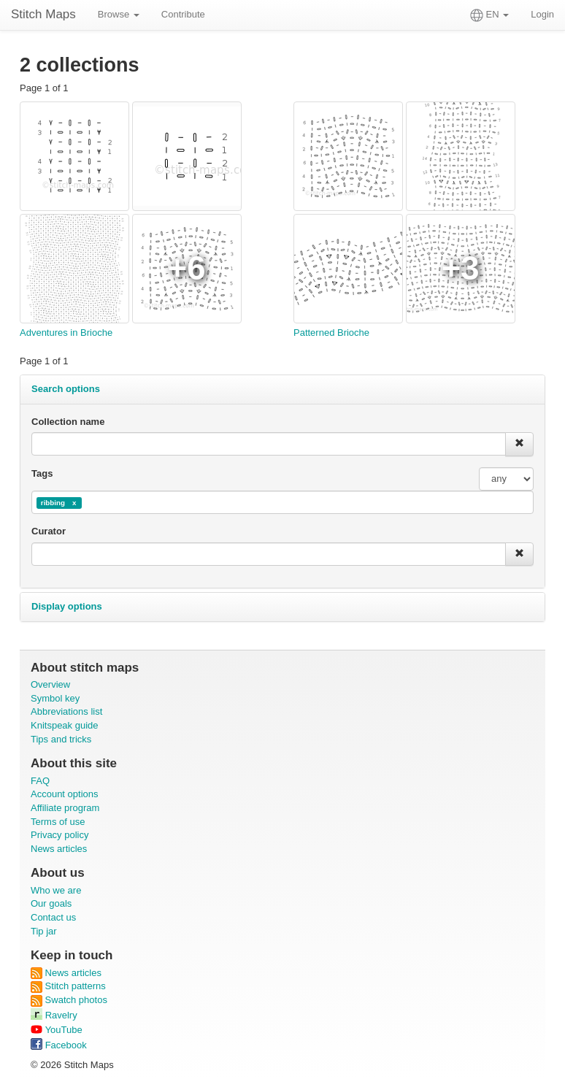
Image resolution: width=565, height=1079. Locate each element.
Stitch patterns (68, 985)
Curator (48, 531)
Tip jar (44, 931)
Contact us (53, 917)
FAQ (40, 780)
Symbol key (55, 698)
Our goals (51, 903)
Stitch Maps (43, 14)
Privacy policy (59, 834)
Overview (50, 684)
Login (542, 14)
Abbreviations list (66, 711)
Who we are (56, 890)
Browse (118, 14)
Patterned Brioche (331, 332)
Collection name (67, 421)
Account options (65, 793)
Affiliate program (65, 807)
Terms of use (58, 821)
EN (489, 15)
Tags (42, 473)
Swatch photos (69, 999)
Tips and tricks (61, 739)
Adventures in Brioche (66, 332)
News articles (59, 848)
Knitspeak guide (65, 725)
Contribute (183, 14)
